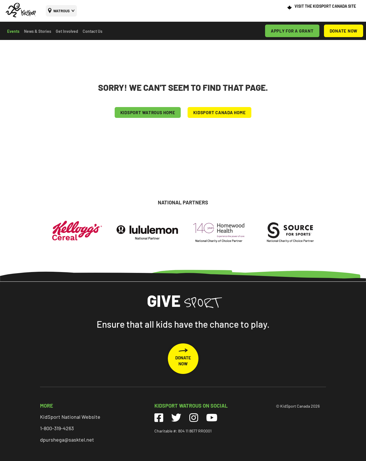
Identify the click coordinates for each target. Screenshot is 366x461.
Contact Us (92, 31)
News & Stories (37, 31)
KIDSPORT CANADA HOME (219, 112)
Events (13, 31)
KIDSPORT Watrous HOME (147, 112)
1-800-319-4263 (57, 428)
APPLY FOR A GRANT (292, 30)
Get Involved (67, 31)
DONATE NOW (344, 30)
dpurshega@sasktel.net (67, 439)
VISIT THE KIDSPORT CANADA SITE (325, 6)
